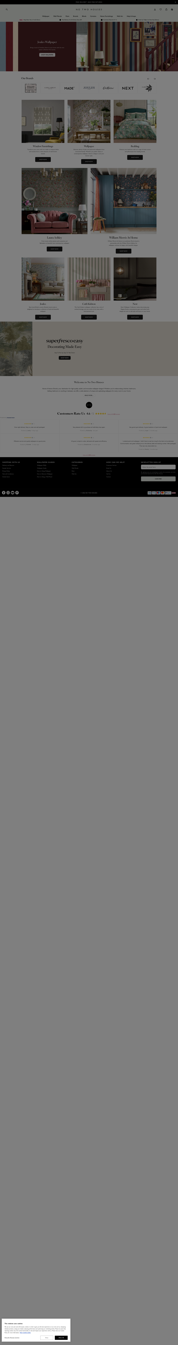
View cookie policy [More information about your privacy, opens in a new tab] (25, 1333)
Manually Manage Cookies (12, 1337)
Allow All (61, 1337)
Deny (46, 1337)
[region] (36, 1330)
